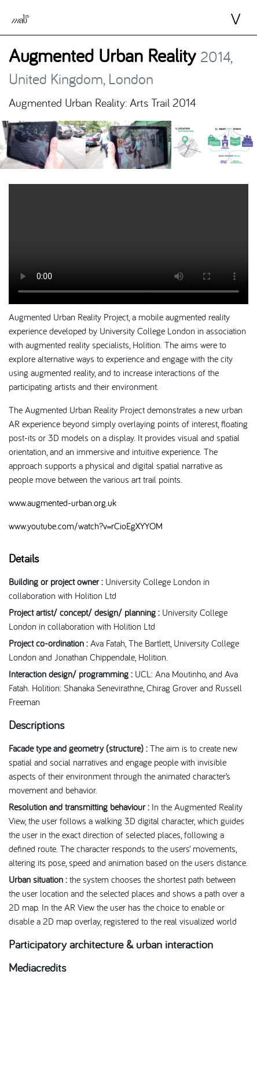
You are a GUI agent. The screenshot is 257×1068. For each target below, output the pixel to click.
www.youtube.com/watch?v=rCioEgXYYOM (86, 526)
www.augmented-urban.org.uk (62, 502)
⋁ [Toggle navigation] (225, 19)
